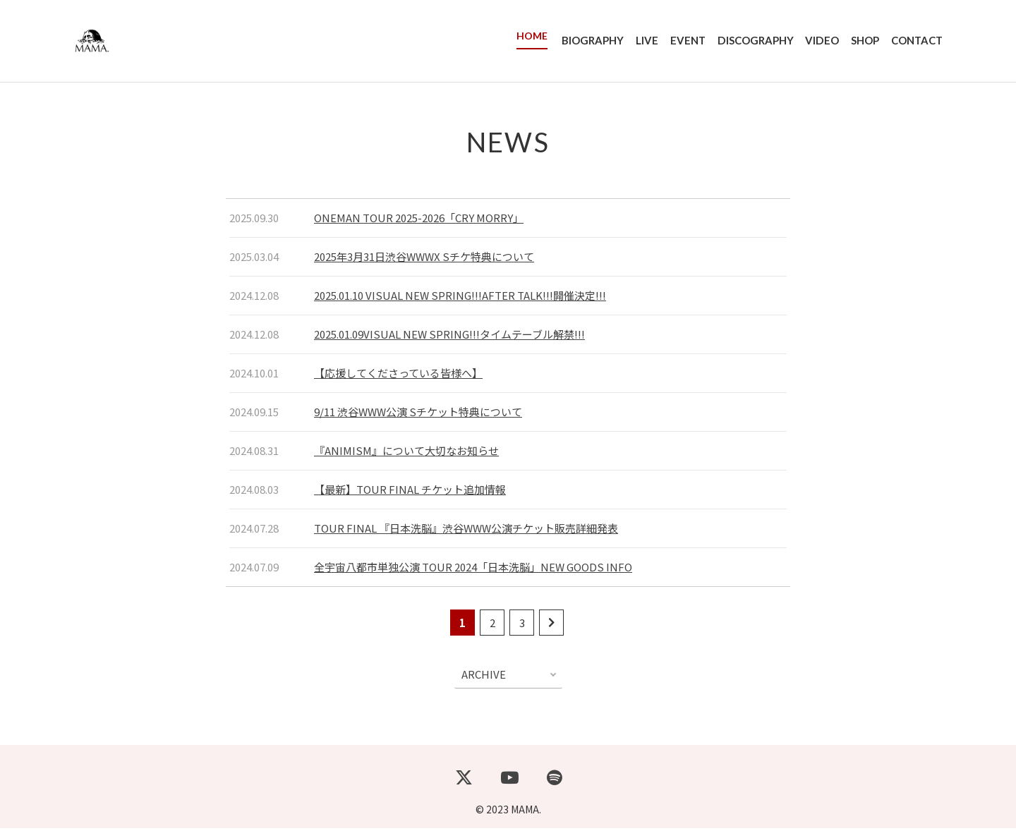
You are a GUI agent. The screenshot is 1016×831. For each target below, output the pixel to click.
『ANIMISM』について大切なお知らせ (406, 453)
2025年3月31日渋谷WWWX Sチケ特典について (424, 259)
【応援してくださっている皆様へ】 (398, 375)
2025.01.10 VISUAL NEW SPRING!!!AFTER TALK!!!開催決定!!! (460, 298)
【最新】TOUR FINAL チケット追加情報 (410, 492)
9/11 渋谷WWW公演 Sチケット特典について (418, 414)
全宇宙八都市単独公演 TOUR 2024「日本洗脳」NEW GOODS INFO (473, 569)
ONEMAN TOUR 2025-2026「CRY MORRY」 (419, 220)
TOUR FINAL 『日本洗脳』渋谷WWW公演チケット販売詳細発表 (466, 530)
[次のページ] (551, 625)
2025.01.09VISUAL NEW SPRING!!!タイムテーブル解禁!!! (449, 336)
